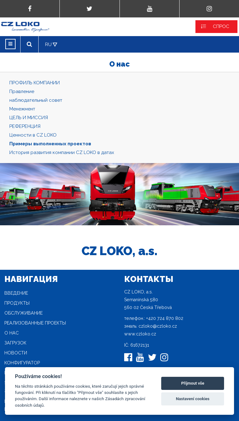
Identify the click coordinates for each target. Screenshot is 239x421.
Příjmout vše (192, 383)
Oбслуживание (23, 313)
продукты (17, 303)
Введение (16, 293)
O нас (11, 332)
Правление (21, 91)
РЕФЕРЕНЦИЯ (24, 126)
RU (48, 44)
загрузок (15, 342)
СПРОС (221, 26)
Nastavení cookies (192, 398)
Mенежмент (22, 109)
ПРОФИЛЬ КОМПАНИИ (34, 83)
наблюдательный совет (35, 100)
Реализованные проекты (35, 322)
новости (15, 352)
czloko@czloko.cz (157, 326)
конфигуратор (22, 362)
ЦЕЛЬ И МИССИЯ (28, 117)
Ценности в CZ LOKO (33, 135)
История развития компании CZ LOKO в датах (61, 152)
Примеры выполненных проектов (50, 144)
